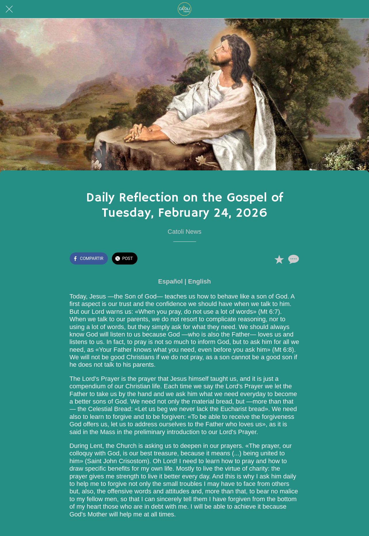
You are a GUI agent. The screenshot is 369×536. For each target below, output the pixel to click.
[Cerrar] (9, 9)
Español (170, 281)
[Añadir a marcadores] (279, 259)
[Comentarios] (293, 259)
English (199, 281)
